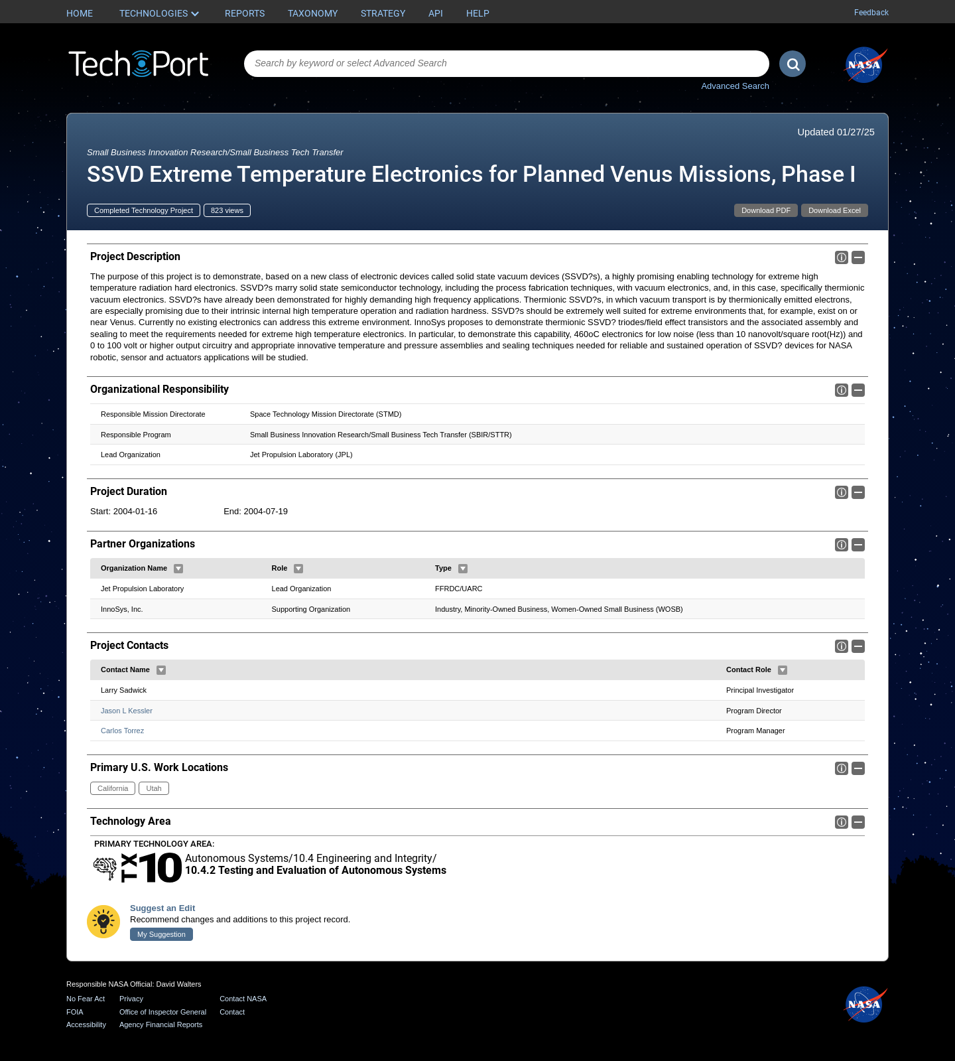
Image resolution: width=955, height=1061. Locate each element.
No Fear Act (85, 999)
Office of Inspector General (162, 1012)
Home (79, 13)
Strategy (383, 13)
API (435, 13)
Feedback (871, 12)
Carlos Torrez (122, 731)
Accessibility (86, 1024)
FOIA (75, 1012)
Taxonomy (313, 13)
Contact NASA (243, 999)
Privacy (131, 999)
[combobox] (506, 63)
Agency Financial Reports (160, 1024)
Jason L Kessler (127, 711)
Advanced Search (735, 86)
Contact (232, 1012)
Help (477, 13)
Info (841, 257)
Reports (245, 13)
